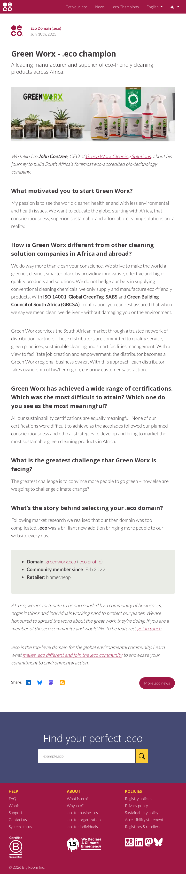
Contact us (18, 819)
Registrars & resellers (142, 826)
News (100, 6)
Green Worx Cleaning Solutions (118, 156)
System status (20, 826)
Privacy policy (136, 805)
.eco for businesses (82, 812)
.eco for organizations (84, 819)
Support (15, 812)
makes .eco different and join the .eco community (72, 655)
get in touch (149, 628)
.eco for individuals (82, 826)
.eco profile (89, 561)
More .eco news (157, 683)
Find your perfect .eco (93, 738)
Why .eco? (75, 805)
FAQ (12, 798)
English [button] (153, 6)
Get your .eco (76, 6)
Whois (14, 805)
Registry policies (138, 798)
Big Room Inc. (33, 867)
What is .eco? (77, 798)
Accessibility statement (144, 819)
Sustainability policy (141, 812)
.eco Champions (125, 6)
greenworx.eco (61, 561)
